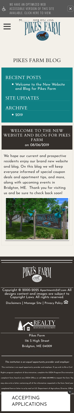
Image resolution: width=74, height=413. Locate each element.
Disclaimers (13, 303)
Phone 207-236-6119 (37, 351)
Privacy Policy (54, 303)
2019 (19, 115)
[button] (70, 8)
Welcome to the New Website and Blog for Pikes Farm (40, 87)
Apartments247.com (53, 290)
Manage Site (33, 303)
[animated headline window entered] (35, 401)
